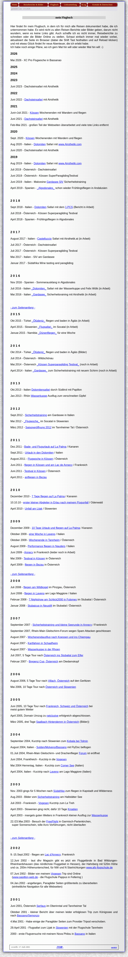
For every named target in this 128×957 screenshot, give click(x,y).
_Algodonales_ (46, 188)
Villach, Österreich (59, 680)
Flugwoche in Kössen (40, 458)
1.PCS (69, 207)
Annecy (28, 552)
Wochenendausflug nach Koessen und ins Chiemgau (59, 637)
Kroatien (73, 809)
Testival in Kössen (35, 471)
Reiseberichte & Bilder (33, 4)
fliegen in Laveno (34, 593)
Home (14, 4)
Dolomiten (40, 144)
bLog (84, 4)
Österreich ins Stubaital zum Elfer (63, 655)
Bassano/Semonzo (28, 915)
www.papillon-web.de (25, 877)
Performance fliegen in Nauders (46, 546)
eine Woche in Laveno (42, 534)
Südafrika (59, 791)
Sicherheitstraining (36, 415)
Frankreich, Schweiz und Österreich (67, 706)
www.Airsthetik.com (70, 144)
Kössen (34, 112)
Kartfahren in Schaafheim (43, 643)
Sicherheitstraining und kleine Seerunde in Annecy (62, 624)
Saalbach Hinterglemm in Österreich (57, 721)
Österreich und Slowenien (61, 687)
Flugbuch (54, 4)
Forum (82, 753)
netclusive (52, 715)
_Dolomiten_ (38, 288)
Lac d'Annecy (52, 854)
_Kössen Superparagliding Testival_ (58, 364)
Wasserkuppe (39, 395)
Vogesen (61, 759)
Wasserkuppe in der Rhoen (44, 649)
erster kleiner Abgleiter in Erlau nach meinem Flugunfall (55, 502)
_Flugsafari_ (45, 326)
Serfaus (41, 905)
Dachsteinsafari (33, 99)
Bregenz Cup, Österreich (43, 661)
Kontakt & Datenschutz (102, 4)
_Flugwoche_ (32, 421)
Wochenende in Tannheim (44, 540)
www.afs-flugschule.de (99, 867)
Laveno (54, 771)
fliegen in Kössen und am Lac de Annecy (48, 465)
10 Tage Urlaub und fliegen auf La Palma (56, 528)
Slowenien (62, 927)
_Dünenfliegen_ (47, 332)
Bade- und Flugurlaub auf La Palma (45, 446)
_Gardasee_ (39, 294)
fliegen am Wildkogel (36, 587)
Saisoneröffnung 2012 (38, 427)
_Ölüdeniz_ (38, 320)
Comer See (67, 765)
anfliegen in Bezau (36, 477)
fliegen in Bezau (34, 564)
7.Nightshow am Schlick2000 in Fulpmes (53, 599)
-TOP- (59, 947)
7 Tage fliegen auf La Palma (48, 496)
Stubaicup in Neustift (40, 605)
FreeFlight (52, 821)
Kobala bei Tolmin (77, 741)
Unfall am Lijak (33, 508)
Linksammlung (70, 4)
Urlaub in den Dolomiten (39, 452)
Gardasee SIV (55, 181)
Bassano (80, 933)
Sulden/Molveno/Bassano (51, 747)
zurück (114, 947)
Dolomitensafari (41, 389)
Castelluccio (44, 238)
